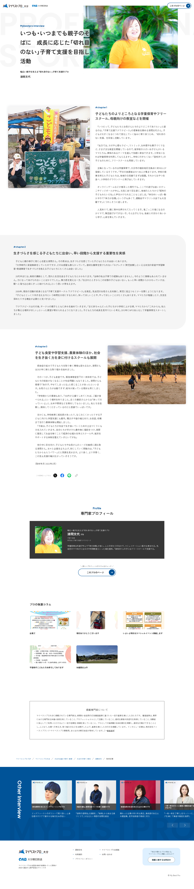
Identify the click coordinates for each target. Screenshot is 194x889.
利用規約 (78, 854)
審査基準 (111, 730)
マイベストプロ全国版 (110, 849)
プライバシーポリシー (84, 859)
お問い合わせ (107, 854)
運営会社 (78, 849)
